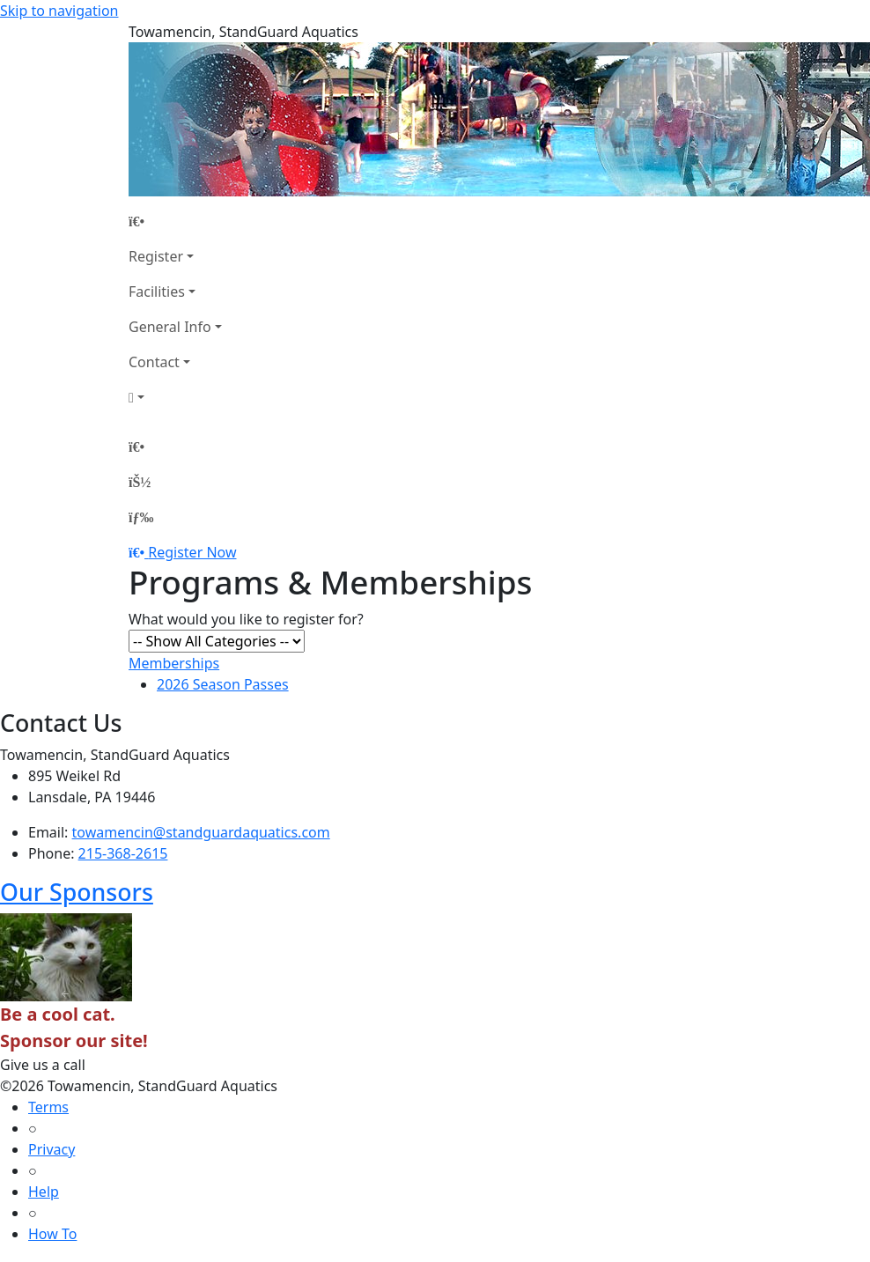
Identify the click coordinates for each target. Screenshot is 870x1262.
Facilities (157, 291)
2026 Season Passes (223, 684)
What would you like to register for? (246, 619)
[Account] (175, 397)
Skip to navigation (59, 10)
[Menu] (141, 517)
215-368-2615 (123, 853)
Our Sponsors (76, 891)
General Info (170, 326)
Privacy (51, 1149)
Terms (48, 1107)
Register (156, 256)
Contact (154, 362)
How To (52, 1234)
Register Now (192, 552)
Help (43, 1191)
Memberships (174, 663)
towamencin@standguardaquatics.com (201, 832)
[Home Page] (175, 221)
